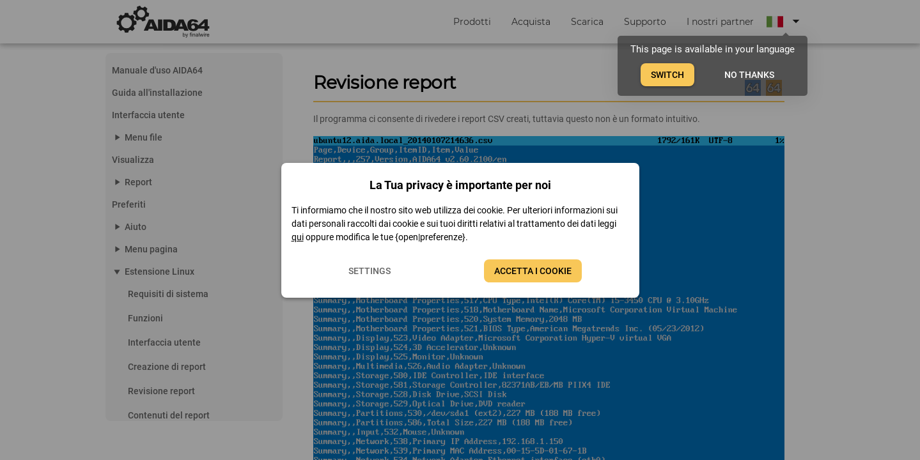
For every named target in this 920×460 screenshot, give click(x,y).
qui (298, 237)
